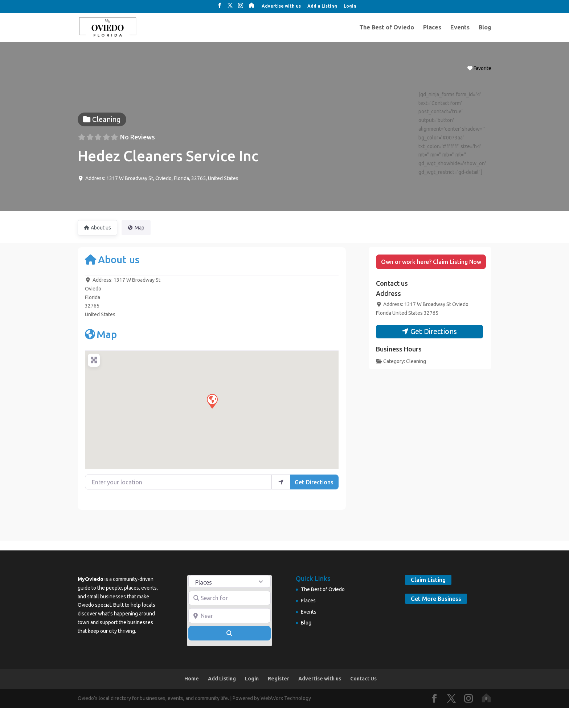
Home (191, 678)
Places (432, 27)
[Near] (229, 615)
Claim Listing (428, 580)
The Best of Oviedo (386, 27)
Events (460, 27)
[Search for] (229, 598)
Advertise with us (281, 6)
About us (112, 259)
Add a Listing (322, 6)
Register (278, 678)
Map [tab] (136, 228)
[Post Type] (229, 581)
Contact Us (363, 678)
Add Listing (222, 678)
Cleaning (416, 361)
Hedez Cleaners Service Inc (168, 156)
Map (101, 334)
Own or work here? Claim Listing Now (431, 262)
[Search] (229, 633)
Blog (485, 27)
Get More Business (436, 598)
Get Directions (314, 482)
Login (350, 6)
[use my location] (280, 482)
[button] (212, 401)
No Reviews (137, 137)
